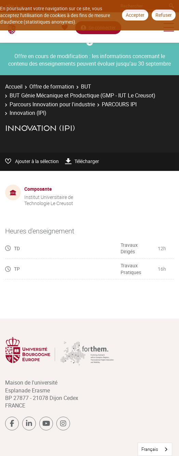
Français (149, 449)
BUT (86, 86)
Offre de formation (51, 86)
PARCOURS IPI (119, 104)
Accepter (135, 15)
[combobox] (155, 449)
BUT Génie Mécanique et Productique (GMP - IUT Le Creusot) (82, 95)
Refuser (163, 15)
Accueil (14, 86)
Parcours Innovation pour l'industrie (52, 104)
